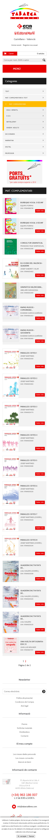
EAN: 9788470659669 (26, 338)
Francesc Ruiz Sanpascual (32, 246)
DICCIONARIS (10, 134)
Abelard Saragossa (29, 290)
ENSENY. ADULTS (13, 128)
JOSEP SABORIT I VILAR (29, 269)
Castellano (19, 39)
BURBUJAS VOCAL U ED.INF (31, 223)
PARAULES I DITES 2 (28, 378)
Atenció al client (24, 762)
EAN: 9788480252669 (26, 293)
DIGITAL (8, 147)
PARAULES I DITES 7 (28, 514)
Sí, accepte (22, 836)
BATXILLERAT (11, 122)
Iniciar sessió (16, 45)
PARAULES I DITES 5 (28, 460)
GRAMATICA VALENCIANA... (31, 287)
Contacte (24, 736)
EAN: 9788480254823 (26, 271)
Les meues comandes (25, 758)
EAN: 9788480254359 (26, 358)
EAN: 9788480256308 (26, 573)
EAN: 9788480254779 (26, 412)
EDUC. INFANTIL (12, 110)
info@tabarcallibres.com (27, 807)
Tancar (31, 836)
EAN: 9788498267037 (26, 650)
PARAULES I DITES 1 (28, 353)
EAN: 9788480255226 (26, 491)
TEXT (7, 91)
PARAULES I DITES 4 (28, 435)
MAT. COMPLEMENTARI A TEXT (16, 98)
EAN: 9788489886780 (26, 208)
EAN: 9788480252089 (26, 248)
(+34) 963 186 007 (24, 795)
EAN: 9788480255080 (26, 466)
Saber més (40, 211)
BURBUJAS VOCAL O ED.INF (31, 202)
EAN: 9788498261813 (26, 315)
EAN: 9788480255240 (26, 545)
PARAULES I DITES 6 (28, 486)
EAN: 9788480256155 (26, 624)
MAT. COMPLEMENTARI (17, 104)
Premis (24, 724)
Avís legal (24, 706)
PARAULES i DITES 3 (28, 406)
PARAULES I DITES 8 (28, 540)
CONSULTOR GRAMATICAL (31, 243)
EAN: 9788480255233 (26, 520)
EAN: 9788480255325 (26, 599)
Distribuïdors (24, 732)
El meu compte (24, 743)
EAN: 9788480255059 (26, 441)
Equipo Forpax (26, 206)
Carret (11, 53)
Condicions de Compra (24, 702)
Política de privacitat (24, 698)
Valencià (31, 39)
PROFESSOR (9, 153)
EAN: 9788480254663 (26, 384)
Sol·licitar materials (24, 728)
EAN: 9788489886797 (26, 228)
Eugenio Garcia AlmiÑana (31, 313)
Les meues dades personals (24, 754)
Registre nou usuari (30, 45)
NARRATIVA (9, 140)
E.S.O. (9, 116)
